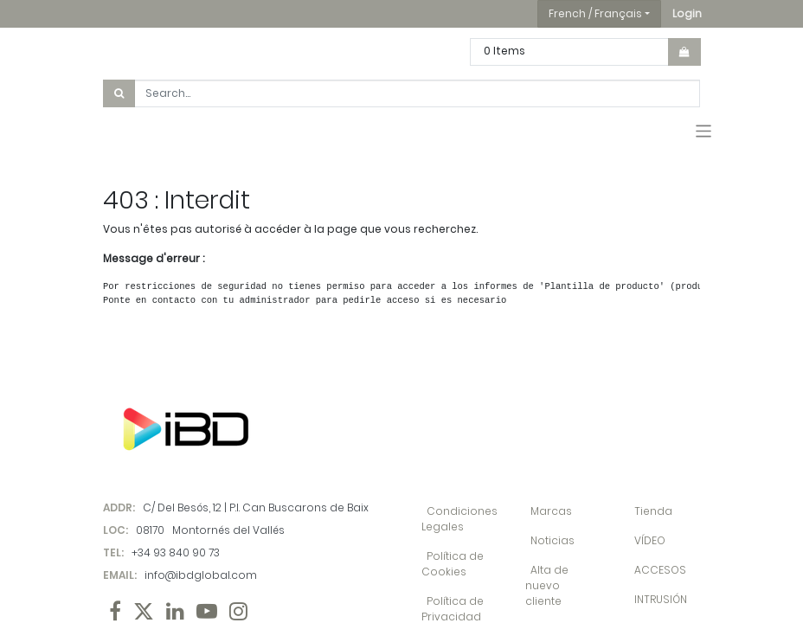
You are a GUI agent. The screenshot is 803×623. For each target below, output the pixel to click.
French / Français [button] (595, 13)
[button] (687, 14)
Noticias (552, 540)
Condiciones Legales (459, 519)
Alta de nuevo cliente (547, 585)
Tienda (653, 511)
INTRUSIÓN (660, 599)
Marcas (551, 511)
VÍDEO (649, 540)
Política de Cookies (452, 564)
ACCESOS (660, 569)
